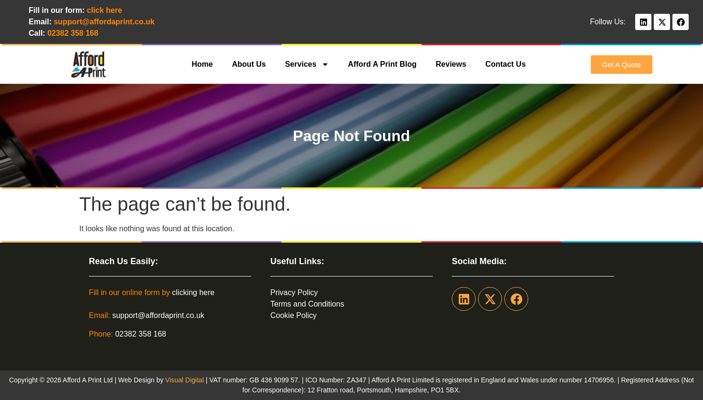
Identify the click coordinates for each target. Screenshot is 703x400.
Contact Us (505, 64)
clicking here (193, 292)
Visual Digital (185, 380)
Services (307, 64)
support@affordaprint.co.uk (158, 315)
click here (104, 10)
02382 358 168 (140, 334)
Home (202, 64)
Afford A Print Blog (382, 64)
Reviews (451, 64)
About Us (249, 64)
